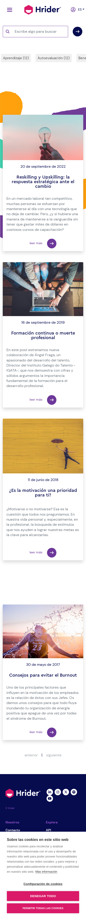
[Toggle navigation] (8, 10)
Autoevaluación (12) (54, 58)
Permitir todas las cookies (43, 908)
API (48, 830)
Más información (46, 871)
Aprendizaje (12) (16, 58)
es (79, 9)
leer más (43, 243)
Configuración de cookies (43, 884)
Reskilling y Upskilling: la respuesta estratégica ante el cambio (43, 182)
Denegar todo (43, 896)
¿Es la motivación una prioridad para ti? (43, 492)
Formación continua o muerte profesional (43, 335)
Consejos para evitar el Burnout (43, 675)
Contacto (13, 830)
